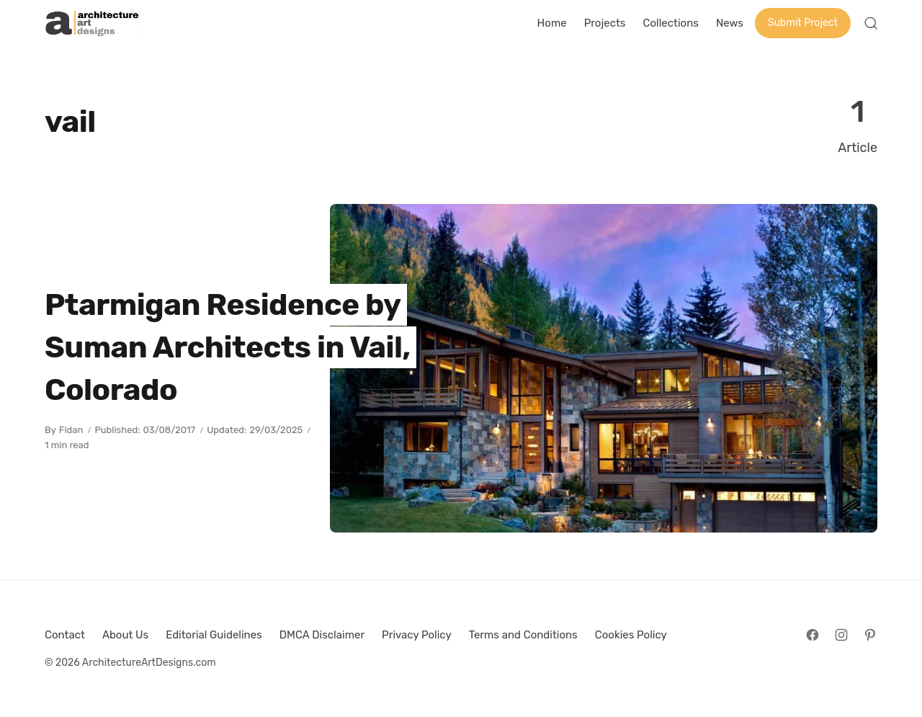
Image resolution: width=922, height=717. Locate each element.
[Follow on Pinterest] (870, 635)
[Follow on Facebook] (812, 635)
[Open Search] (870, 23)
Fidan (71, 429)
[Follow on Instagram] (841, 635)
